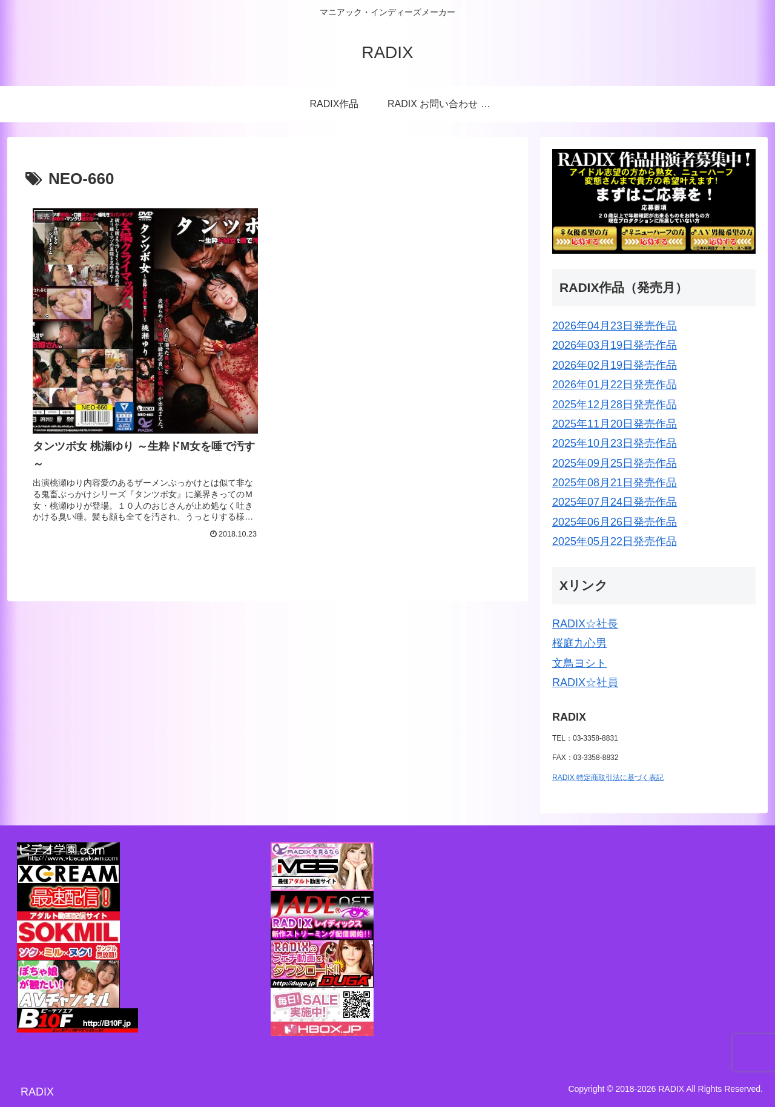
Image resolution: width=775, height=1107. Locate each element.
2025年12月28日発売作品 (614, 404)
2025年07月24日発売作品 (614, 502)
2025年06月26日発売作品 (614, 522)
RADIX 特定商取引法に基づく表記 (608, 777)
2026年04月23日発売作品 (614, 326)
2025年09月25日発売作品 (614, 463)
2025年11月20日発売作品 (614, 424)
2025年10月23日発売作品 (614, 443)
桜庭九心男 (579, 643)
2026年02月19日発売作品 (614, 365)
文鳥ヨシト (579, 663)
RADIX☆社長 (585, 624)
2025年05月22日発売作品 (614, 541)
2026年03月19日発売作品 (614, 345)
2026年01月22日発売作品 (614, 384)
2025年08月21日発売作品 (614, 483)
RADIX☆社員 (585, 682)
